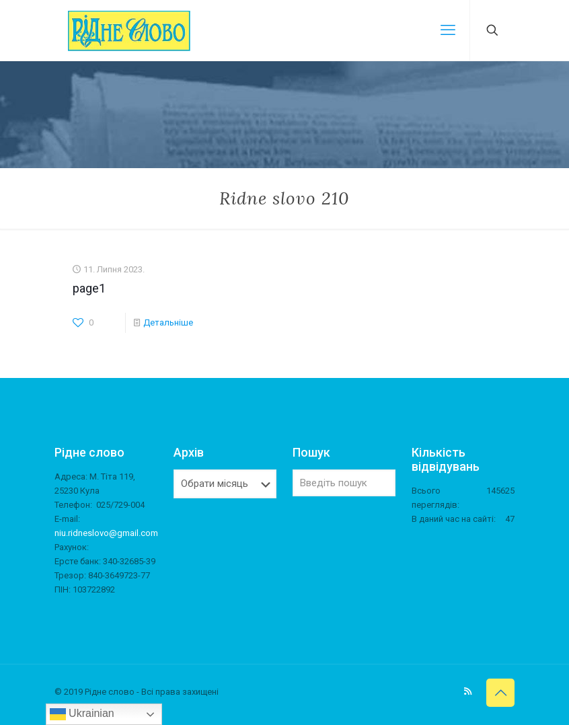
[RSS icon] (468, 691)
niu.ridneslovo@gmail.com (106, 533)
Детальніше (168, 322)
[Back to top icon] (500, 693)
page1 (89, 288)
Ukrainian (82, 714)
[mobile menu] (448, 30)
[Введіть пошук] (344, 482)
